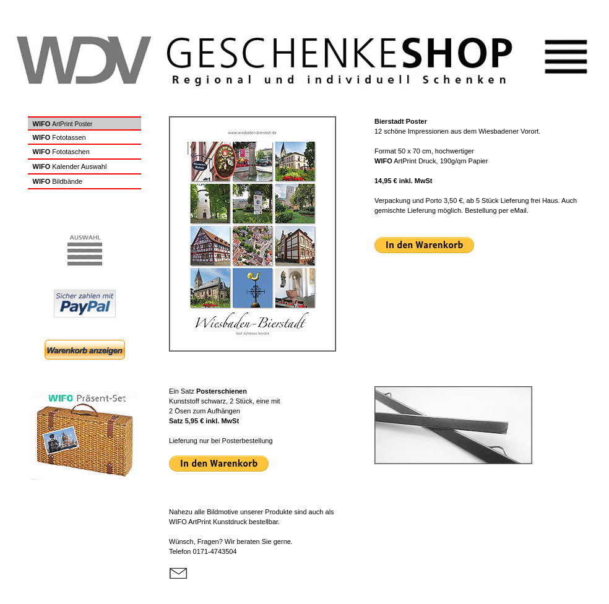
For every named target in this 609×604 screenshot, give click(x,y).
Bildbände (67, 181)
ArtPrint (62, 124)
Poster (83, 124)
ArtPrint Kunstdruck (208, 521)
